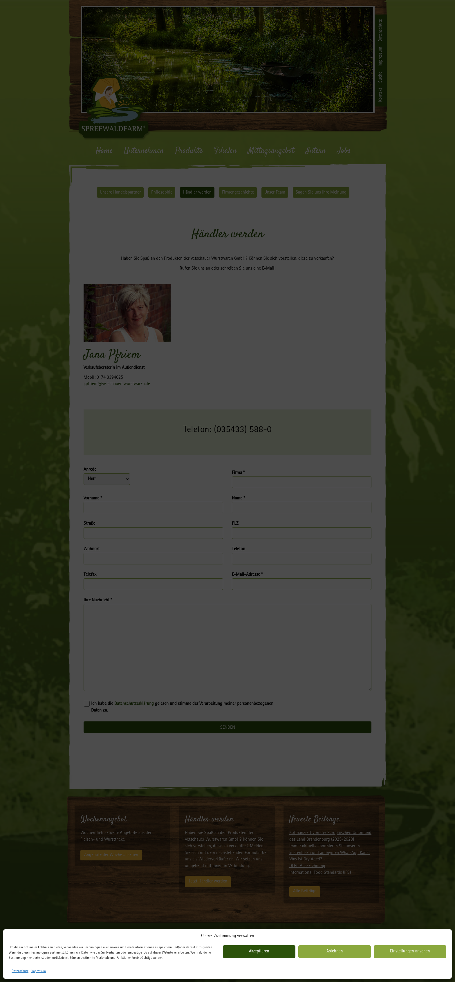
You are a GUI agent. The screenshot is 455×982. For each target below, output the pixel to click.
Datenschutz (20, 971)
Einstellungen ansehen (410, 951)
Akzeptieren (259, 951)
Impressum (38, 971)
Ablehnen (334, 951)
